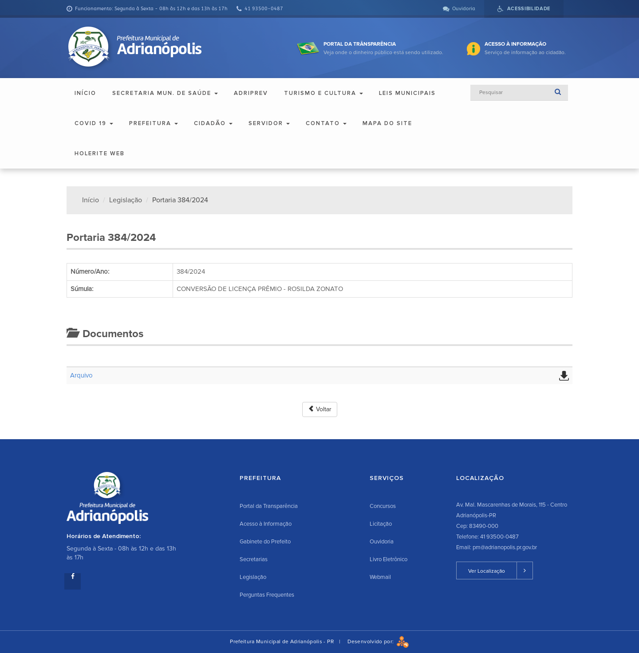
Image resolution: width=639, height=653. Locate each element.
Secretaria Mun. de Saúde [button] (165, 93)
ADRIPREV (251, 93)
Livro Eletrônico (388, 559)
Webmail (380, 577)
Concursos (383, 506)
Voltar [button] (319, 409)
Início (85, 93)
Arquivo (81, 375)
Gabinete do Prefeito (265, 541)
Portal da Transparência (269, 506)
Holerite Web (100, 153)
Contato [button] (326, 123)
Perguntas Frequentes (267, 594)
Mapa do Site (387, 123)
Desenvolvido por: (378, 641)
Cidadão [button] (213, 123)
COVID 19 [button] (94, 123)
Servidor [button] (269, 123)
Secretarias (254, 559)
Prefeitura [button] (153, 123)
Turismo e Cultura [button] (323, 93)
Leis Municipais (407, 93)
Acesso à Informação (266, 523)
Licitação (381, 523)
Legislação (125, 200)
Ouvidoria (382, 541)
